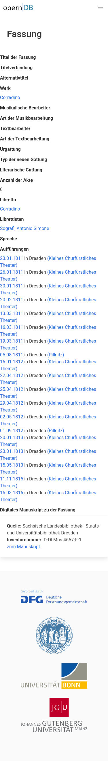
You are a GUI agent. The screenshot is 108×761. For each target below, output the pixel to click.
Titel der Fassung (18, 57)
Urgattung (10, 149)
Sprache (8, 239)
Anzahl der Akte (16, 180)
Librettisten (12, 219)
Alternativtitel (14, 78)
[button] (100, 7)
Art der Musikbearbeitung (26, 118)
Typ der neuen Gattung (23, 159)
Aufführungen (14, 249)
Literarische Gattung (21, 170)
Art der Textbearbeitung (24, 139)
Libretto (8, 199)
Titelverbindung (16, 67)
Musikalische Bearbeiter (25, 108)
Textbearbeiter (15, 128)
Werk (5, 88)
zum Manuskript (23, 546)
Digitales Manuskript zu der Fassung (37, 510)
